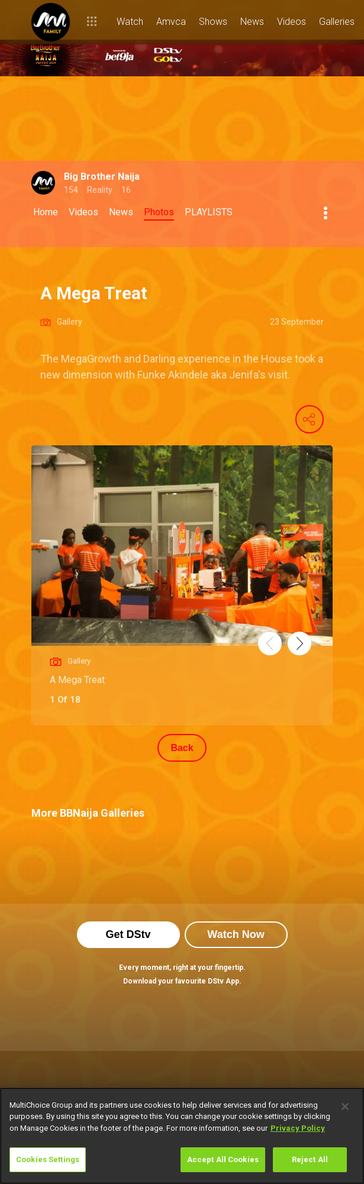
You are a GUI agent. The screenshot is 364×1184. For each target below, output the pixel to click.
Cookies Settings (47, 1159)
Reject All (310, 1159)
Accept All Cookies (223, 1159)
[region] (182, 1136)
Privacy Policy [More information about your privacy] (297, 1128)
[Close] (345, 1107)
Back (181, 748)
